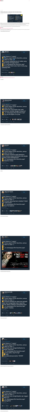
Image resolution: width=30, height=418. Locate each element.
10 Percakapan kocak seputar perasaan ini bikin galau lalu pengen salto (8, 77)
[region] (16, 4)
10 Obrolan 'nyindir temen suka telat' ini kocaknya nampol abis (7, 28)
